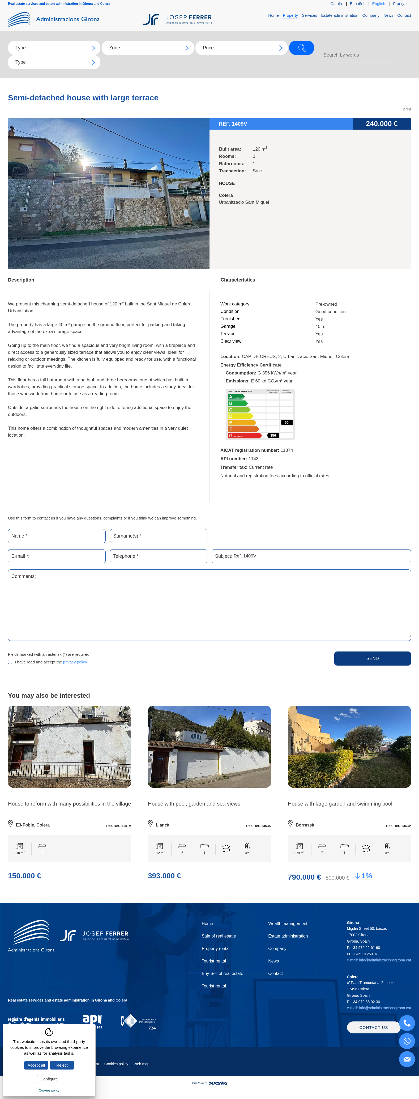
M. (362, 954)
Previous (14, 193)
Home (273, 15)
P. (363, 947)
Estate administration (339, 15)
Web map (141, 1070)
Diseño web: (209, 1089)
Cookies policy (116, 1070)
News (388, 15)
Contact (404, 15)
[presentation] (212, 662)
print (407, 109)
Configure (49, 1079)
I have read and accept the (51, 662)
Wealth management (287, 924)
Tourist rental (214, 961)
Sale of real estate (219, 936)
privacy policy (75, 662)
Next (203, 193)
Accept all (36, 1065)
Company (370, 15)
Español (357, 3)
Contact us (374, 1033)
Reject (62, 1065)
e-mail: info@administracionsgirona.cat (379, 960)
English (378, 3)
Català (336, 3)
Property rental (216, 949)
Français (400, 3)
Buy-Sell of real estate (222, 974)
